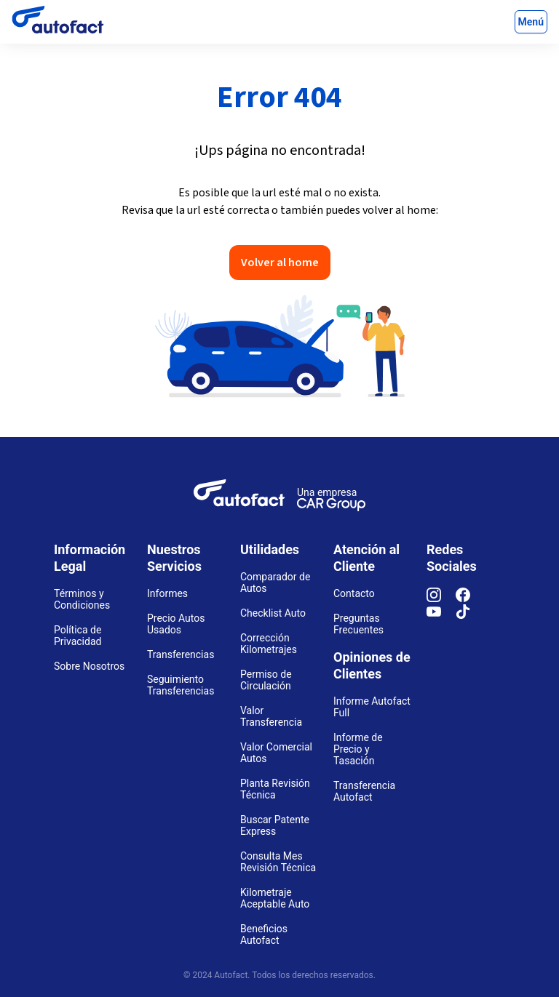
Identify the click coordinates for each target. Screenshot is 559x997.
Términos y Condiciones (82, 599)
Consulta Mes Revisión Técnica (278, 861)
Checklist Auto (273, 613)
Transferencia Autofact (364, 791)
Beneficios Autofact (264, 934)
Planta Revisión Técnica (275, 789)
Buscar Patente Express (274, 825)
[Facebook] (470, 598)
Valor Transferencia (271, 716)
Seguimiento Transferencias (180, 685)
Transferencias (180, 654)
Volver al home (280, 263)
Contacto (354, 593)
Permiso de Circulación (266, 680)
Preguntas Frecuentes (358, 624)
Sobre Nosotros (89, 666)
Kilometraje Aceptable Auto (274, 898)
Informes (167, 593)
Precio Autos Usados (176, 624)
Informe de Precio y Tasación (358, 749)
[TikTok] (470, 615)
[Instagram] (441, 598)
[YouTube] (441, 615)
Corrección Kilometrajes (268, 643)
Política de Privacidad (77, 635)
